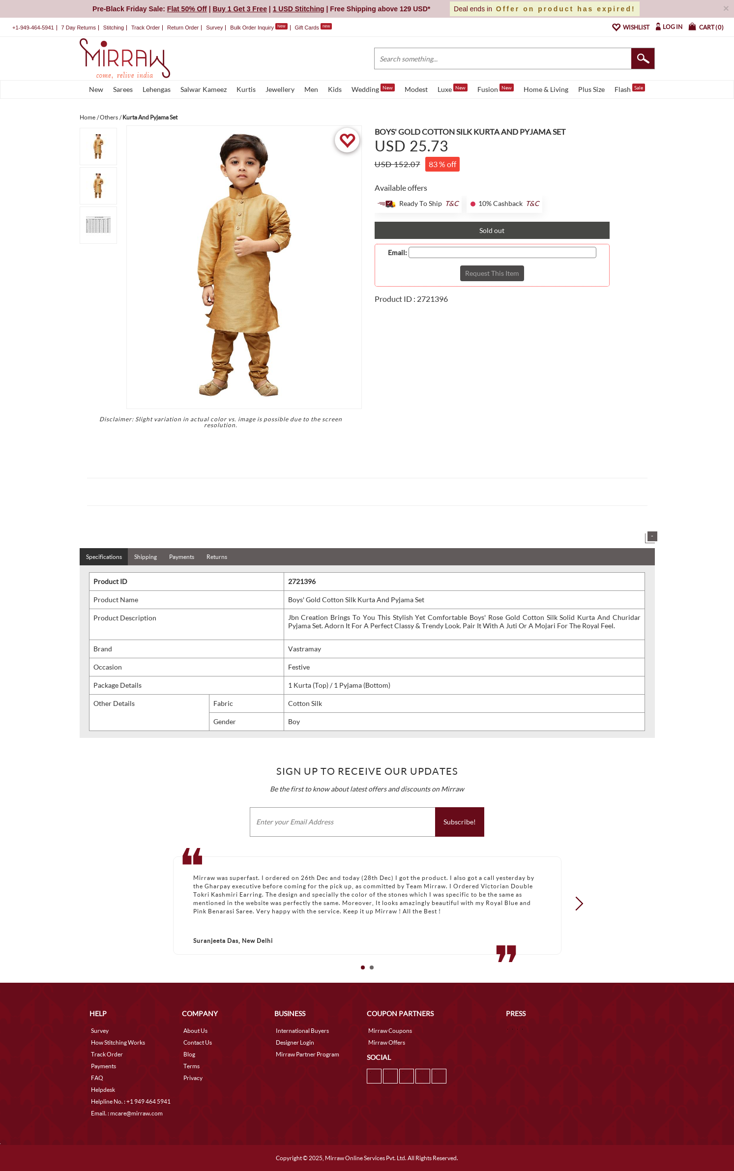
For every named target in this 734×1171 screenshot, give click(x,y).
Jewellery (279, 89)
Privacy (193, 1078)
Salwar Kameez (203, 89)
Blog (189, 1054)
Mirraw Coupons (390, 1030)
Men (311, 89)
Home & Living (546, 89)
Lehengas (157, 89)
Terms (191, 1066)
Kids (335, 89)
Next (576, 903)
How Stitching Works (118, 1042)
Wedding (373, 88)
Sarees (123, 89)
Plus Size (591, 89)
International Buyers (302, 1030)
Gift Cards (313, 27)
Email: (397, 252)
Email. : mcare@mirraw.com (127, 1113)
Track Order (145, 27)
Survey (214, 27)
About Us (195, 1030)
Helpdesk (103, 1089)
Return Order (183, 27)
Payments (181, 556)
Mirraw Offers (386, 1042)
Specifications (104, 556)
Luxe (453, 88)
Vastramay (304, 648)
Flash (630, 88)
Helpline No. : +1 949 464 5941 (131, 1101)
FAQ (97, 1078)
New (96, 89)
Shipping (145, 556)
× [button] (726, 8)
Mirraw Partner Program (307, 1054)
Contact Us (197, 1042)
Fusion (495, 88)
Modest (416, 89)
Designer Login (295, 1042)
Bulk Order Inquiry (252, 27)
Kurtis (246, 89)
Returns (216, 556)
